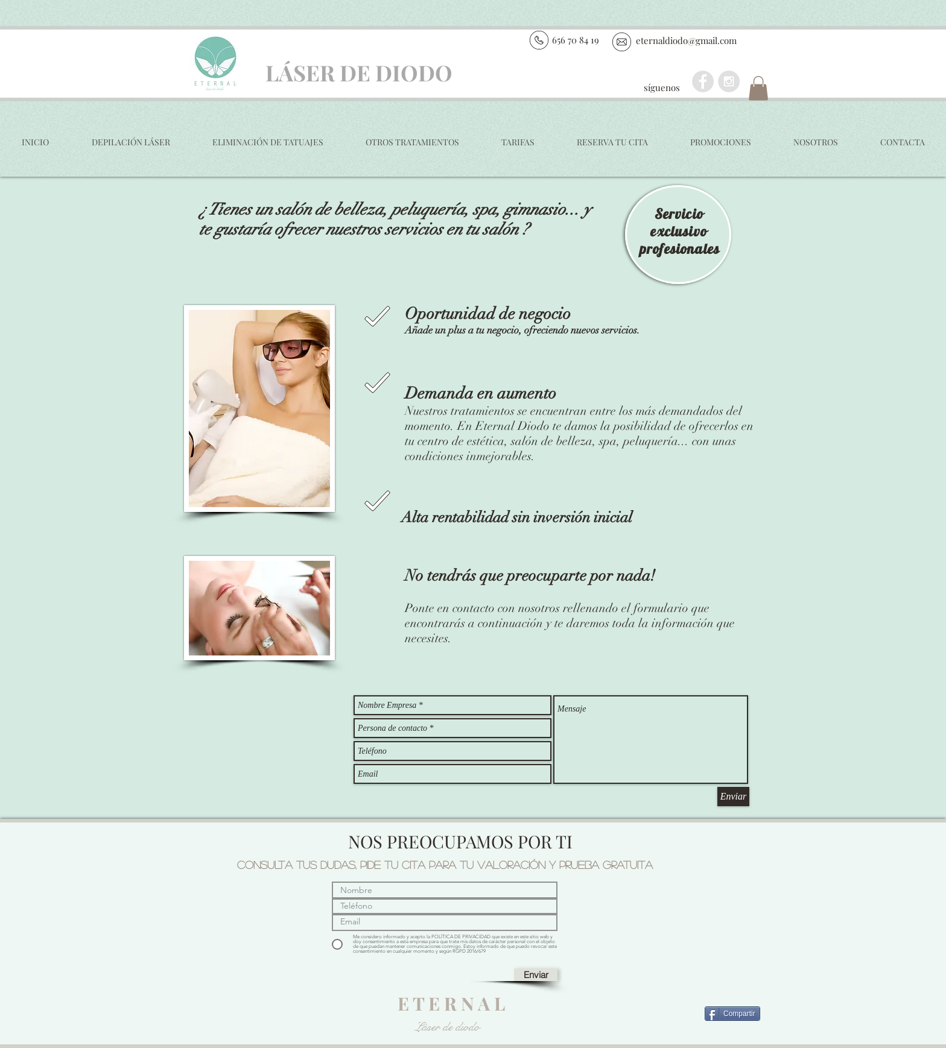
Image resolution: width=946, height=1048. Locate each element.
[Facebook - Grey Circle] (703, 81)
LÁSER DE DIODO (358, 72)
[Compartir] (732, 1013)
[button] (758, 88)
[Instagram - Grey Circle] (729, 81)
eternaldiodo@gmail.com (686, 40)
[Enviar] (733, 796)
